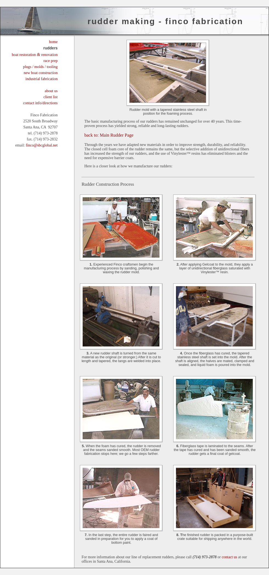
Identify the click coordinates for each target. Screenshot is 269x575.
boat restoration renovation (35, 55)
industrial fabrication (42, 79)
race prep (50, 61)
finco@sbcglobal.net (42, 145)
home (53, 42)
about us (51, 91)
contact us (229, 557)
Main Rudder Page (108, 135)
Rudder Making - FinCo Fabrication (165, 21)
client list (50, 97)
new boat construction (41, 73)
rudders (50, 48)
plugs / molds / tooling (40, 67)
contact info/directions (40, 103)
